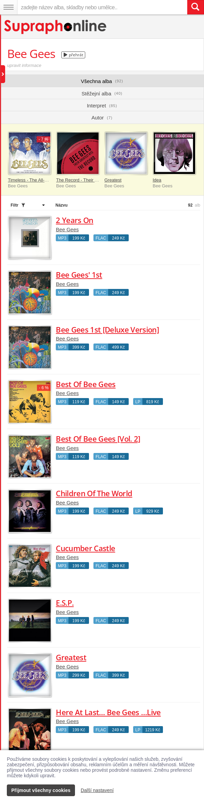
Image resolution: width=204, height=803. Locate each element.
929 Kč (152, 511)
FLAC (100, 238)
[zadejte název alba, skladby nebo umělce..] (102, 7)
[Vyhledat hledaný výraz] (195, 7)
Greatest (113, 180)
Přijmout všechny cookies (41, 790)
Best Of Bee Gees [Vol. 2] (98, 438)
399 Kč (78, 347)
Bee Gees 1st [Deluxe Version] (107, 329)
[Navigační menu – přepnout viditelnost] (8, 7)
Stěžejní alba (101, 93)
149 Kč (118, 401)
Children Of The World (94, 493)
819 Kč (152, 401)
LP (137, 401)
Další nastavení (97, 790)
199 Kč (78, 238)
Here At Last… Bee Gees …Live (108, 712)
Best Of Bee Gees (85, 384)
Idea (157, 180)
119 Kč (78, 401)
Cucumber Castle (85, 548)
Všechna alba (102, 81)
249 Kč (118, 238)
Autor (101, 117)
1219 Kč (152, 730)
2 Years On (74, 220)
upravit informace (24, 65)
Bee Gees (67, 229)
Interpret (102, 105)
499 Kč (118, 347)
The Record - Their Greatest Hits (88, 180)
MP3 (62, 238)
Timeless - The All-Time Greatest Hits (44, 180)
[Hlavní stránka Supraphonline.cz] (56, 27)
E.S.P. (65, 602)
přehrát (73, 55)
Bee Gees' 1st (79, 274)
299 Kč (78, 675)
